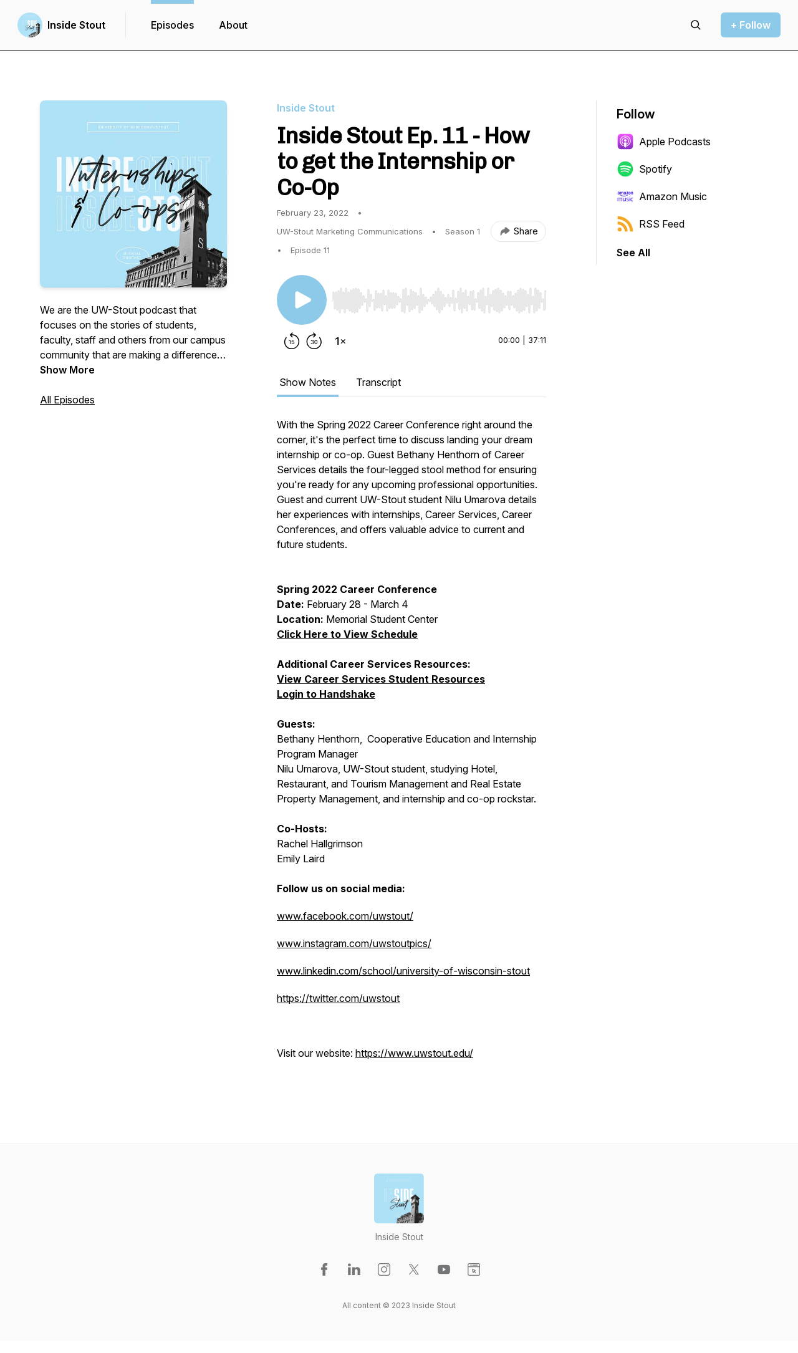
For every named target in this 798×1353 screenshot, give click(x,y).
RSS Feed (651, 224)
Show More (67, 370)
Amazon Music (662, 196)
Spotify (644, 169)
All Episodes (67, 399)
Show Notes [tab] (307, 382)
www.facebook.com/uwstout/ (345, 916)
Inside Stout (76, 25)
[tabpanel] (411, 745)
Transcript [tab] (378, 382)
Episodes (172, 25)
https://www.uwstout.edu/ (414, 1053)
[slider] (439, 300)
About (233, 25)
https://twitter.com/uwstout (338, 998)
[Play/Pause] (302, 300)
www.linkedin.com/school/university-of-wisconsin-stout (403, 971)
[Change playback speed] (340, 341)
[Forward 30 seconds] (314, 341)
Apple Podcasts (664, 141)
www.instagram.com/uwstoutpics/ (354, 943)
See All (633, 252)
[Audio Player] (439, 296)
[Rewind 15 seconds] (291, 341)
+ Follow (751, 25)
